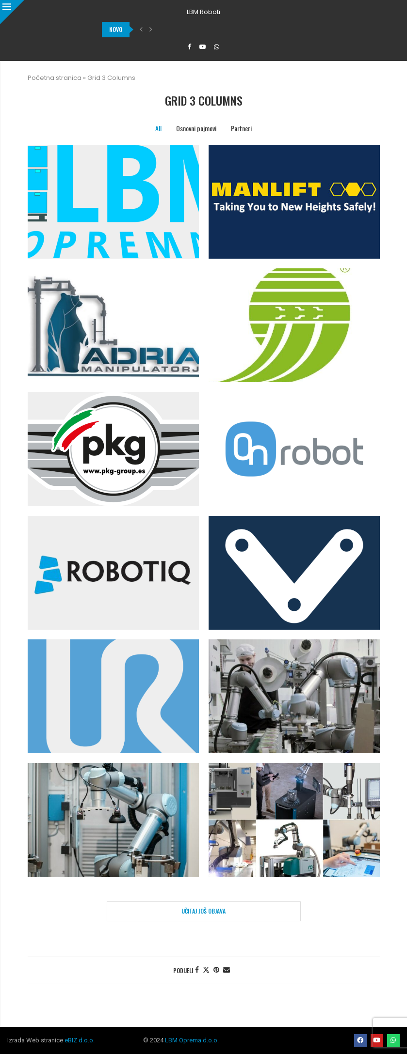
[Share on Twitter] (206, 970)
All (158, 128)
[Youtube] (202, 47)
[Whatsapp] (216, 47)
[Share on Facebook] (197, 970)
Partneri (241, 128)
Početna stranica (54, 77)
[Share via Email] (226, 970)
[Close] (12, 12)
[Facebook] (189, 47)
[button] (141, 29)
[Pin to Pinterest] (216, 970)
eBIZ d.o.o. (80, 1040)
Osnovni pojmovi (196, 128)
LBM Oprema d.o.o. (192, 1040)
